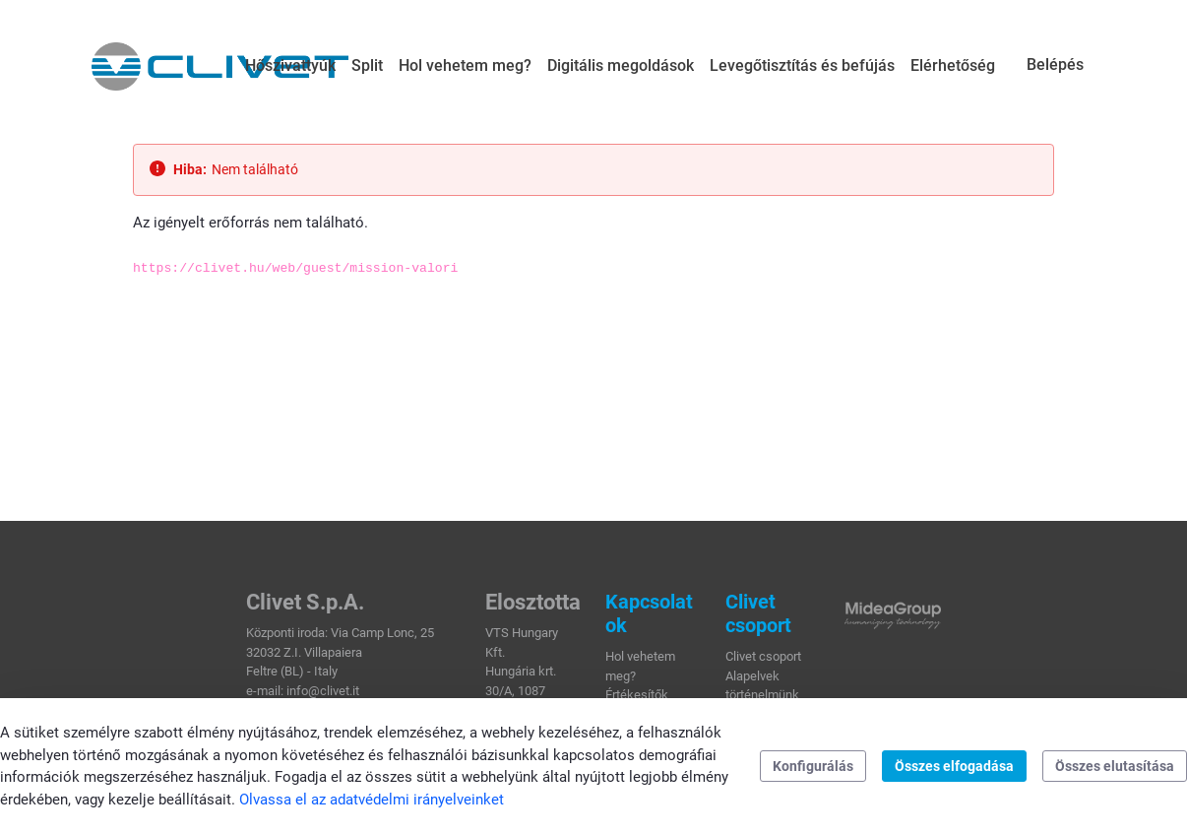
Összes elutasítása (1114, 766)
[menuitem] (290, 66)
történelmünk (762, 694)
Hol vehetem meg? (640, 666)
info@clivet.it (322, 690)
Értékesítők (636, 694)
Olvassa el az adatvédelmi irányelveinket (371, 799)
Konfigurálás (813, 766)
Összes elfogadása (954, 766)
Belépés (1055, 64)
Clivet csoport (763, 656)
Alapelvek (752, 676)
